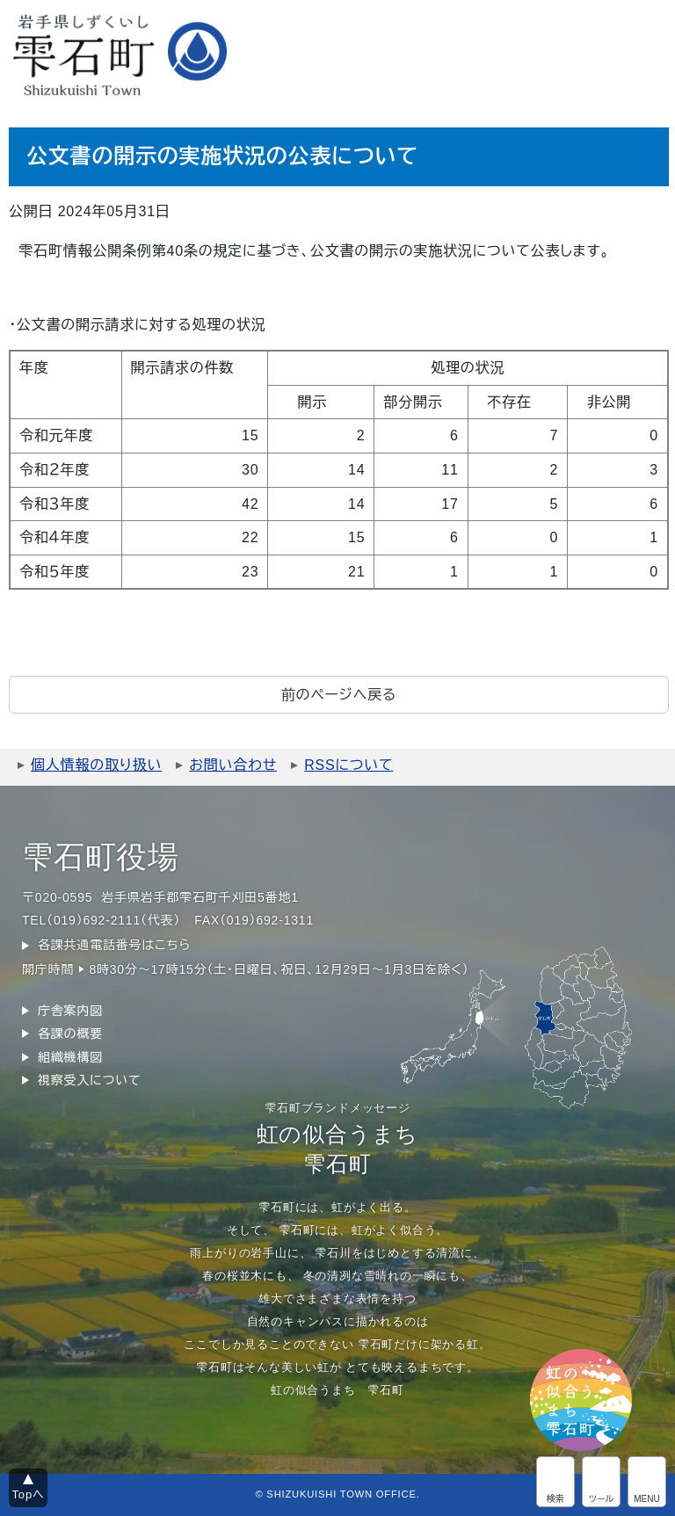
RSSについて (348, 765)
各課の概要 (70, 1033)
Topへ (28, 1494)
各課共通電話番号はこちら (114, 945)
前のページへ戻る (338, 694)
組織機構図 (70, 1057)
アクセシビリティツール (601, 1481)
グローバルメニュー (647, 1481)
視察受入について (89, 1080)
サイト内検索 (555, 1481)
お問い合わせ (233, 765)
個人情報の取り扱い (96, 765)
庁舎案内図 (70, 1011)
